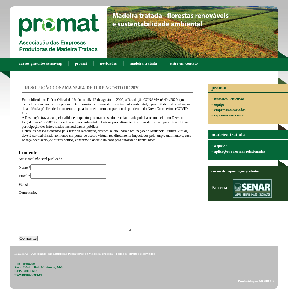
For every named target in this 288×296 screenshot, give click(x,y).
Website (25, 185)
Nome (23, 167)
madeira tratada (143, 63)
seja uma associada (228, 115)
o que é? (220, 146)
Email (23, 176)
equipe (219, 104)
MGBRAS (266, 288)
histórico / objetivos (229, 99)
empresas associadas (229, 110)
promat (81, 63)
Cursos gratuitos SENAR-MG (40, 63)
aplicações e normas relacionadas (239, 151)
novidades (108, 63)
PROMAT (59, 31)
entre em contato (184, 63)
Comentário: (28, 192)
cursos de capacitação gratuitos (236, 171)
